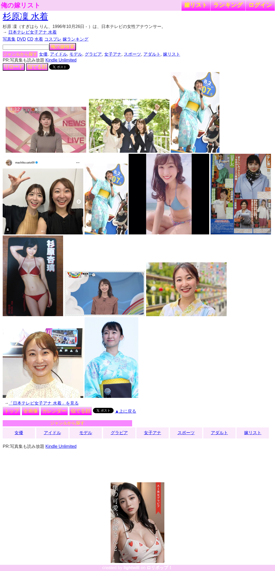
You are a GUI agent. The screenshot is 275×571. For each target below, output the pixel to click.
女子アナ (112, 54)
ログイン (260, 5)
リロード (13, 67)
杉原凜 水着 (25, 16)
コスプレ (52, 39)
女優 (43, 54)
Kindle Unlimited (61, 60)
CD (30, 39)
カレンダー (54, 411)
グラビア (93, 54)
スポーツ (132, 54)
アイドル (58, 54)
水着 (38, 39)
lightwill (132, 567)
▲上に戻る (125, 411)
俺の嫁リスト (21, 5)
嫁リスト (196, 5)
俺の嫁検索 (62, 46)
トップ (11, 411)
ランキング (228, 5)
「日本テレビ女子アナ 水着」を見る (43, 403)
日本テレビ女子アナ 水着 (32, 32)
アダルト (152, 54)
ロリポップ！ (159, 567)
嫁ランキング (75, 39)
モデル (75, 54)
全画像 (30, 411)
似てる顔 (37, 67)
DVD (21, 39)
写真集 (9, 39)
